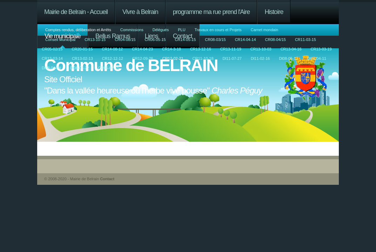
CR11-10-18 (203, 58)
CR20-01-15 (82, 49)
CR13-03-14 (52, 58)
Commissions (131, 30)
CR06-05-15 (155, 39)
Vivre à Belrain (140, 11)
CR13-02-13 (82, 58)
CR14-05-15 (185, 39)
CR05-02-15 (108, 68)
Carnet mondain (264, 30)
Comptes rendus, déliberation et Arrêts (78, 30)
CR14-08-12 (112, 49)
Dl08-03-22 (79, 68)
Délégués (161, 30)
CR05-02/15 (52, 49)
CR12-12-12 (112, 58)
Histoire (273, 11)
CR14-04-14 (245, 39)
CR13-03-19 (321, 49)
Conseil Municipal (60, 39)
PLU (181, 30)
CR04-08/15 (125, 39)
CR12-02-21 (172, 58)
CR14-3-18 (171, 49)
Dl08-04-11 (316, 58)
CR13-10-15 (95, 39)
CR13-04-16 (291, 49)
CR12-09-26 (142, 58)
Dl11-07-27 (232, 58)
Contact (107, 179)
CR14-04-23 (142, 49)
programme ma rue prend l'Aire (211, 11)
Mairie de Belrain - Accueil (76, 11)
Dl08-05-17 (288, 58)
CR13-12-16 (200, 49)
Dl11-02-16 (260, 58)
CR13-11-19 (230, 49)
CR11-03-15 (305, 39)
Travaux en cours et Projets (218, 30)
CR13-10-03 (260, 49)
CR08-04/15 (275, 39)
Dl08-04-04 (51, 68)
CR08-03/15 (215, 39)
